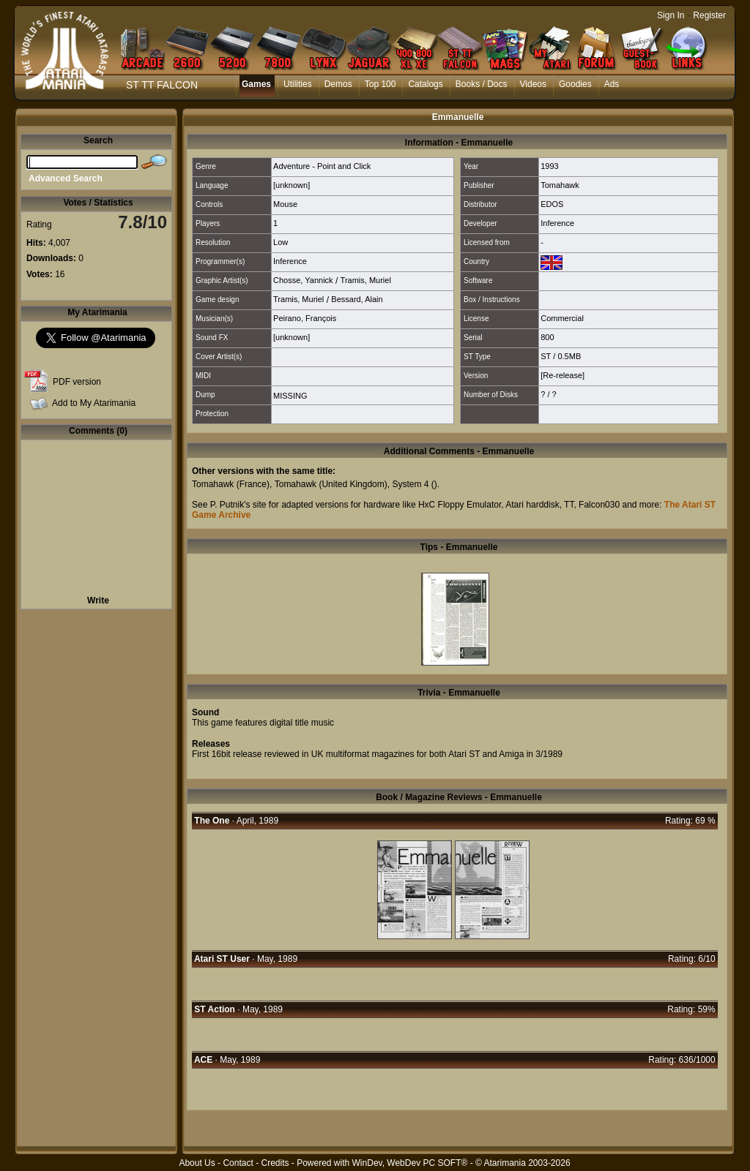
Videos (533, 84)
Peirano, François (304, 318)
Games (256, 84)
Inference (557, 223)
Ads (612, 84)
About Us (197, 1163)
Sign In (670, 15)
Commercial (562, 318)
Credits (275, 1163)
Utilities (297, 84)
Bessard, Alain (356, 299)
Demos (338, 84)
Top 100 (380, 84)
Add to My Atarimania (93, 403)
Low (280, 242)
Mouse (285, 204)
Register (709, 15)
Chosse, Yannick (303, 280)
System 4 (410, 484)
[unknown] (291, 185)
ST (546, 356)
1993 (549, 166)
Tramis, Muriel (366, 280)
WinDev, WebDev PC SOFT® (410, 1163)
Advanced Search (66, 178)
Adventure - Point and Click (322, 166)
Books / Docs (482, 84)
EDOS (552, 204)
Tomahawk (560, 185)
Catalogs (425, 84)
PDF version (77, 382)
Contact (238, 1163)
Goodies (575, 84)
